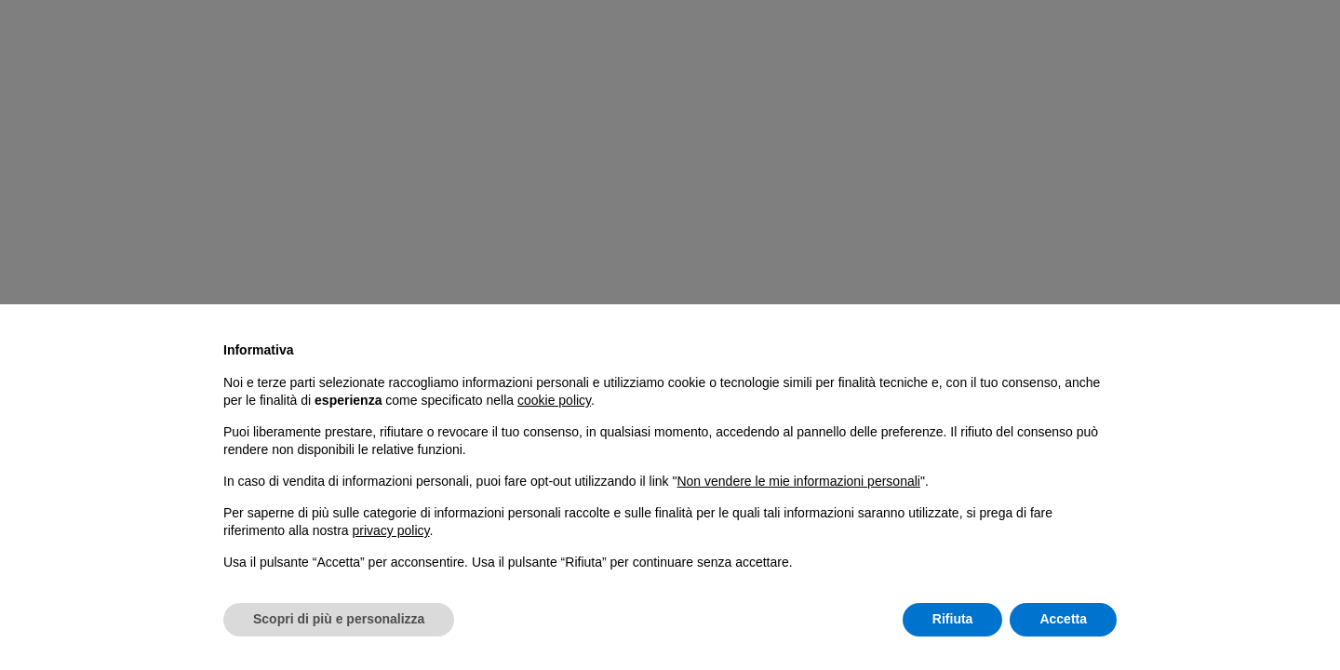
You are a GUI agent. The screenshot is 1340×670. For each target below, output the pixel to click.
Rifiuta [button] (952, 618)
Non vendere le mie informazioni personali (798, 481)
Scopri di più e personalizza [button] (338, 618)
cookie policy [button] (554, 400)
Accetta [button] (1063, 618)
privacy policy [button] (391, 530)
